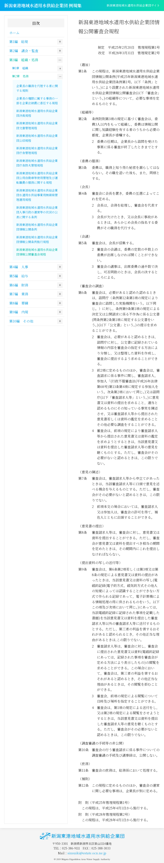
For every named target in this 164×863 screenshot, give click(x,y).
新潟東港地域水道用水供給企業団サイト (133, 5)
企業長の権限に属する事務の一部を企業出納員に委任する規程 (37, 100)
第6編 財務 (18, 285)
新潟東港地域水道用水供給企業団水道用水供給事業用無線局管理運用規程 (37, 195)
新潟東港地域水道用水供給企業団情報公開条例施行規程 (37, 239)
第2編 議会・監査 (23, 50)
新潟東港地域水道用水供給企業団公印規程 (37, 137)
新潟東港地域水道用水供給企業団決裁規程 (37, 113)
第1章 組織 (20, 68)
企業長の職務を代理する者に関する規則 (37, 88)
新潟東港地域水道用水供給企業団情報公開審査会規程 (37, 251)
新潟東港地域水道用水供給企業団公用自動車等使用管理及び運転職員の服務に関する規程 (37, 178)
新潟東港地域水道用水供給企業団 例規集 (42, 5)
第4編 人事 (18, 266)
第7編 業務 (18, 294)
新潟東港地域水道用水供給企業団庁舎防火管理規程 (37, 162)
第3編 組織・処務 (23, 59)
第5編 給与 (18, 276)
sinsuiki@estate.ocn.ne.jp (87, 853)
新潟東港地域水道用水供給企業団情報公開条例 (37, 226)
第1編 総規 (18, 41)
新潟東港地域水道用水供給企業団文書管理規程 (37, 125)
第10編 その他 (21, 321)
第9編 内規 (18, 312)
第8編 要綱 (18, 303)
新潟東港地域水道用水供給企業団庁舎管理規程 (37, 150)
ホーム (14, 32)
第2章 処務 (20, 76)
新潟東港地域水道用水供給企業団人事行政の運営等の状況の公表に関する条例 (37, 212)
